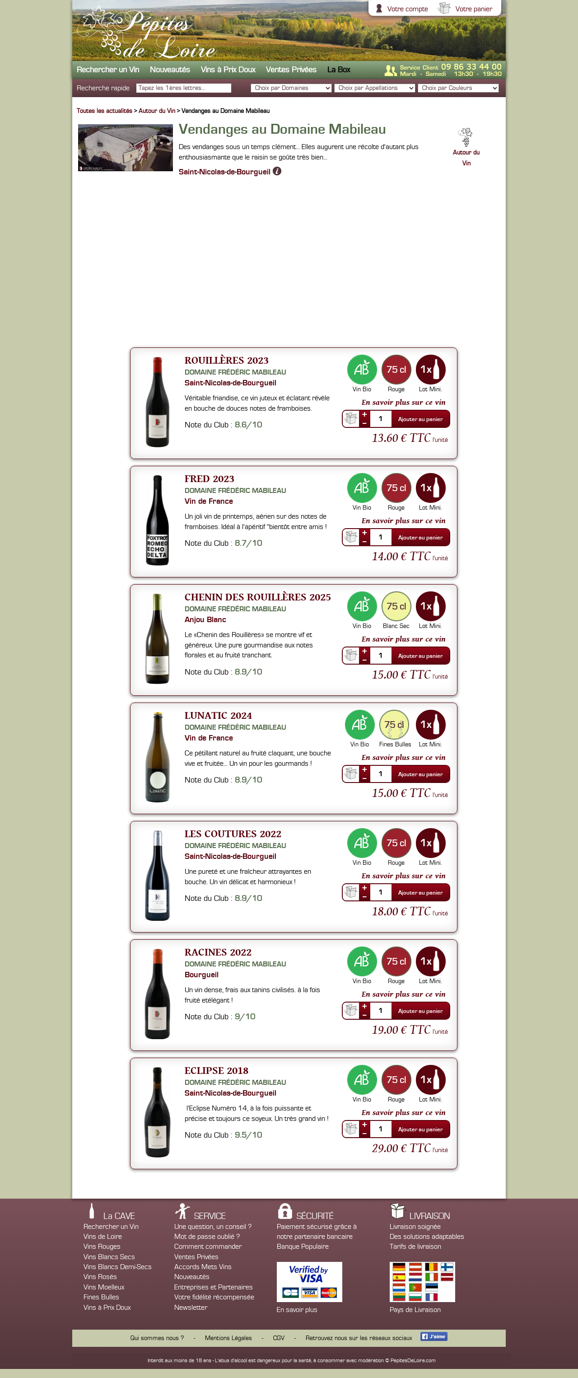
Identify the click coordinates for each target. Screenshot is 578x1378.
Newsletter (190, 1307)
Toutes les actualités (104, 111)
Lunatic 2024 (218, 715)
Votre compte (406, 9)
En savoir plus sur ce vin (404, 402)
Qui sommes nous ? (157, 1338)
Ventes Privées (291, 70)
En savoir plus (297, 1310)
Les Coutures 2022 (233, 833)
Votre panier (472, 9)
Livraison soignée (415, 1227)
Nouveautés (170, 70)
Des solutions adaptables (427, 1237)
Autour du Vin (158, 111)
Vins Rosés (100, 1277)
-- (364, 423)
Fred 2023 (209, 478)
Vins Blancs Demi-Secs (118, 1267)
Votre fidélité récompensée (214, 1297)
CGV (278, 1338)
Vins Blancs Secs (109, 1257)
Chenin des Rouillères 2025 (258, 597)
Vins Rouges (102, 1246)
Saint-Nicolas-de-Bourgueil (230, 171)
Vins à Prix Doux (228, 70)
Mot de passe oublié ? (207, 1237)
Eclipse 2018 (216, 1070)
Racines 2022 (218, 952)
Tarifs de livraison (415, 1246)
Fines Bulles (101, 1297)
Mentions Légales (228, 1338)
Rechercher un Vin (108, 70)
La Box (338, 70)
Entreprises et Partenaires (213, 1287)
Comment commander (208, 1246)
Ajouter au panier (420, 419)
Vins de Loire (103, 1237)
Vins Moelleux (104, 1287)
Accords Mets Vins (203, 1267)
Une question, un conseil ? (213, 1227)
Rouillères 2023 (227, 360)
